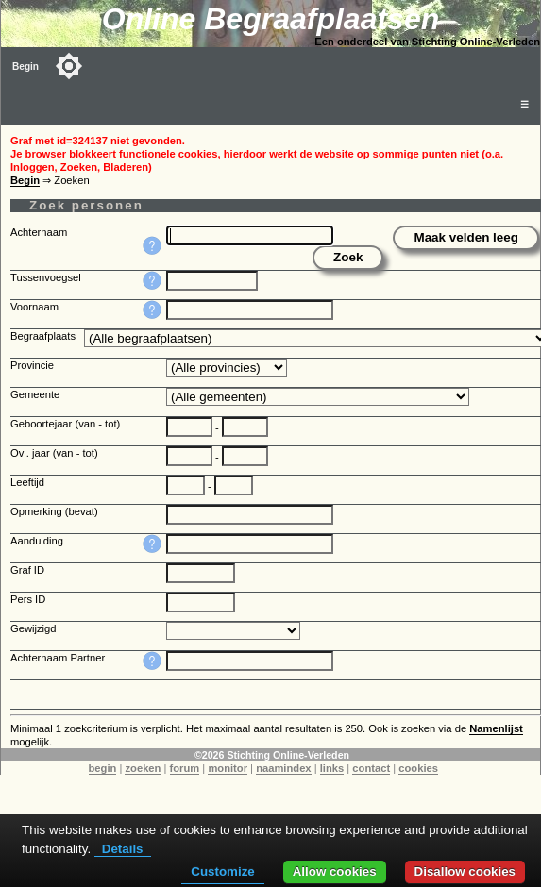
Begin (25, 66)
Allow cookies (335, 871)
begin (103, 768)
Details (123, 849)
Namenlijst (496, 728)
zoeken (143, 768)
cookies (418, 768)
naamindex (283, 768)
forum (185, 768)
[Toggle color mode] (69, 66)
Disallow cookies (465, 871)
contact (371, 768)
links (332, 768)
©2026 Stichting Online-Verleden (271, 755)
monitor (227, 768)
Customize (222, 871)
